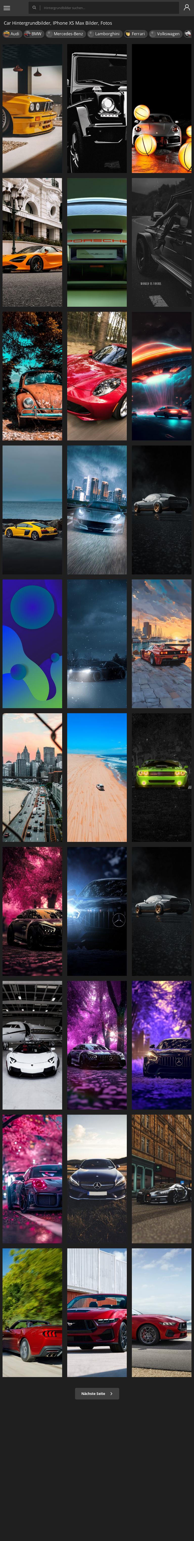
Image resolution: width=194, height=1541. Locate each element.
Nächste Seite (97, 1393)
